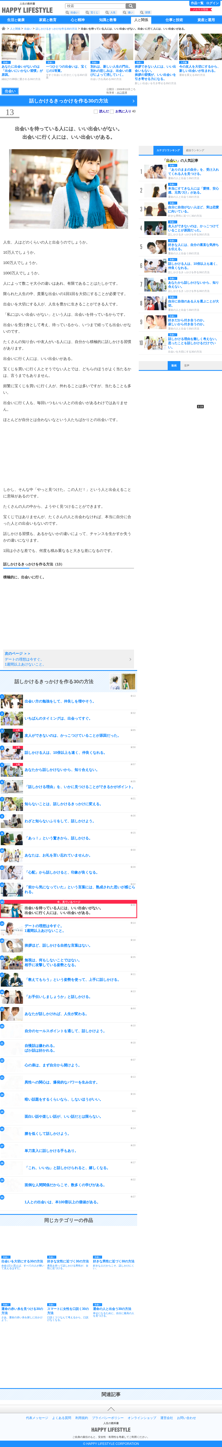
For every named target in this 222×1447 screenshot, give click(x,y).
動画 (174, 365)
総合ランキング (195, 150)
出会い (28, 28)
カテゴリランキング (168, 150)
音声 (186, 365)
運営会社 (166, 1418)
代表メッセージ (37, 1418)
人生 (113, 12)
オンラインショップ (142, 1418)
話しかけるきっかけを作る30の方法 (56, 28)
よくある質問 (61, 1418)
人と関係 (15, 28)
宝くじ (94, 12)
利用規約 (81, 1418)
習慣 (147, 12)
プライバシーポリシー (108, 1418)
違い (130, 12)
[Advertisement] (68, 454)
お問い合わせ (186, 1418)
